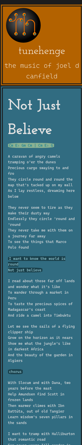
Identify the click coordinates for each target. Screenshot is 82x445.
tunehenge (41, 51)
